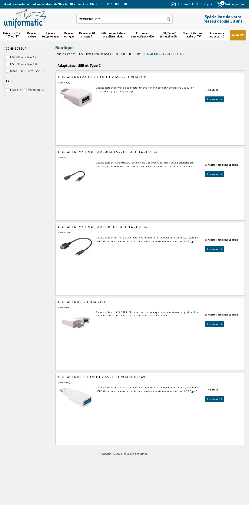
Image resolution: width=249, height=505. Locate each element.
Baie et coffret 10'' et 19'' (12, 35)
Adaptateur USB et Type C (165, 54)
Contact (184, 4)
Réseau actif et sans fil (87, 35)
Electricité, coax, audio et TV (193, 35)
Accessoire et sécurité (217, 35)
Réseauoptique (69, 35)
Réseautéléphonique (50, 35)
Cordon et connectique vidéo (142, 35)
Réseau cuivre (31, 35)
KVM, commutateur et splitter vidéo (113, 35)
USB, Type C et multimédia (168, 35)
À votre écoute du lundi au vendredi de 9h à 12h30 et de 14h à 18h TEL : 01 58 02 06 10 (65, 4)
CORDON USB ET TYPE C (128, 54)
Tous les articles (65, 54)
